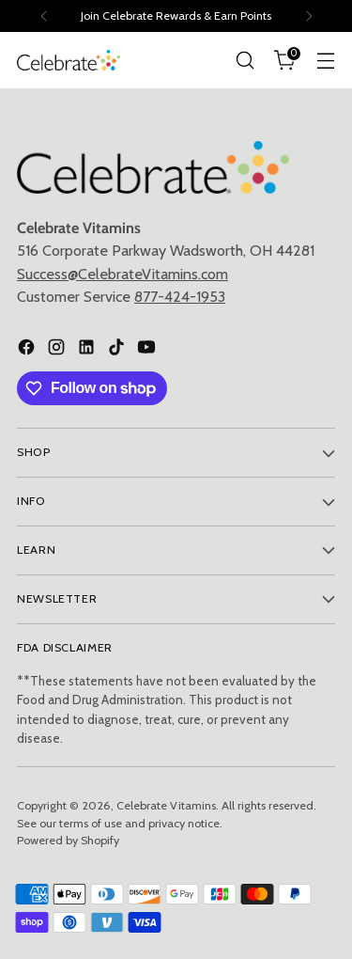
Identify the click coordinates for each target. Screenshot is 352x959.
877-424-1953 (179, 296)
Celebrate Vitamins (166, 805)
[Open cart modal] (285, 60)
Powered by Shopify (68, 840)
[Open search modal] (244, 60)
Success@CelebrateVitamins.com (122, 273)
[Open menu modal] (325, 60)
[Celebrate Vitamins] (68, 60)
